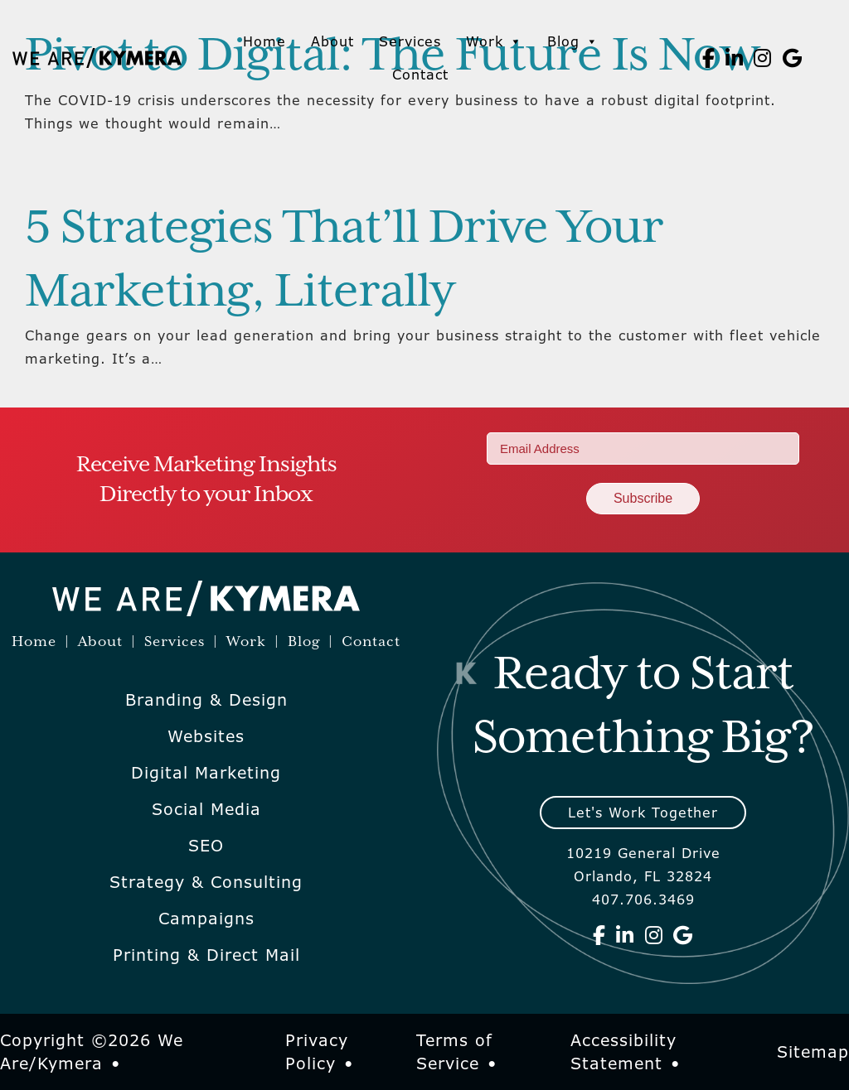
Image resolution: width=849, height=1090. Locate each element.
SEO (206, 845)
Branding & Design (206, 700)
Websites (206, 736)
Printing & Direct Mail (206, 955)
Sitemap (813, 1052)
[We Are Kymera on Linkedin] (734, 58)
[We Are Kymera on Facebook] (709, 58)
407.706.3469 (643, 899)
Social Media (206, 809)
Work (494, 41)
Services (410, 41)
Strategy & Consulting (206, 882)
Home (264, 41)
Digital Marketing (206, 773)
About (332, 41)
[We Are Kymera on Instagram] (763, 58)
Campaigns (206, 918)
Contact (420, 74)
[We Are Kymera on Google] (793, 58)
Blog (573, 41)
